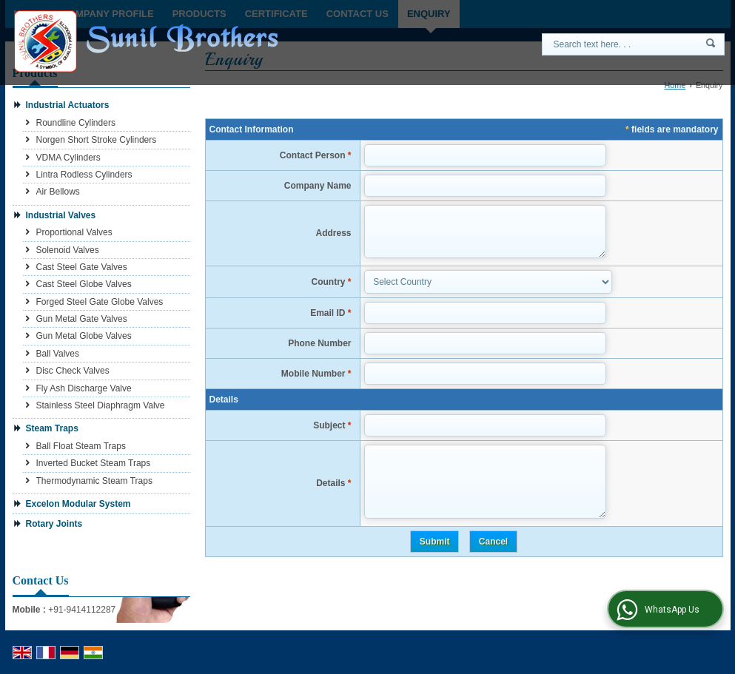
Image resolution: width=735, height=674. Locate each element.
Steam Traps (52, 428)
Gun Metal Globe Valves (84, 336)
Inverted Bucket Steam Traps (93, 463)
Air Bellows (58, 191)
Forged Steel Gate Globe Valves (100, 302)
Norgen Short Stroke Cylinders (96, 140)
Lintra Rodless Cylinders (84, 174)
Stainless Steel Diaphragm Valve (100, 405)
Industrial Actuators (68, 105)
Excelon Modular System (78, 504)
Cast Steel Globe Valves (84, 284)
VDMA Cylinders (68, 157)
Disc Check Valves (73, 370)
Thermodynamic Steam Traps (94, 481)
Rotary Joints (54, 524)
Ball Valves (57, 353)
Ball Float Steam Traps (81, 446)
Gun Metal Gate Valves (81, 319)
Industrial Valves (61, 215)
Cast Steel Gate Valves (81, 267)
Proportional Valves (74, 232)
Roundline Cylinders (75, 123)
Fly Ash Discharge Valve (84, 388)
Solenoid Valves (67, 250)
